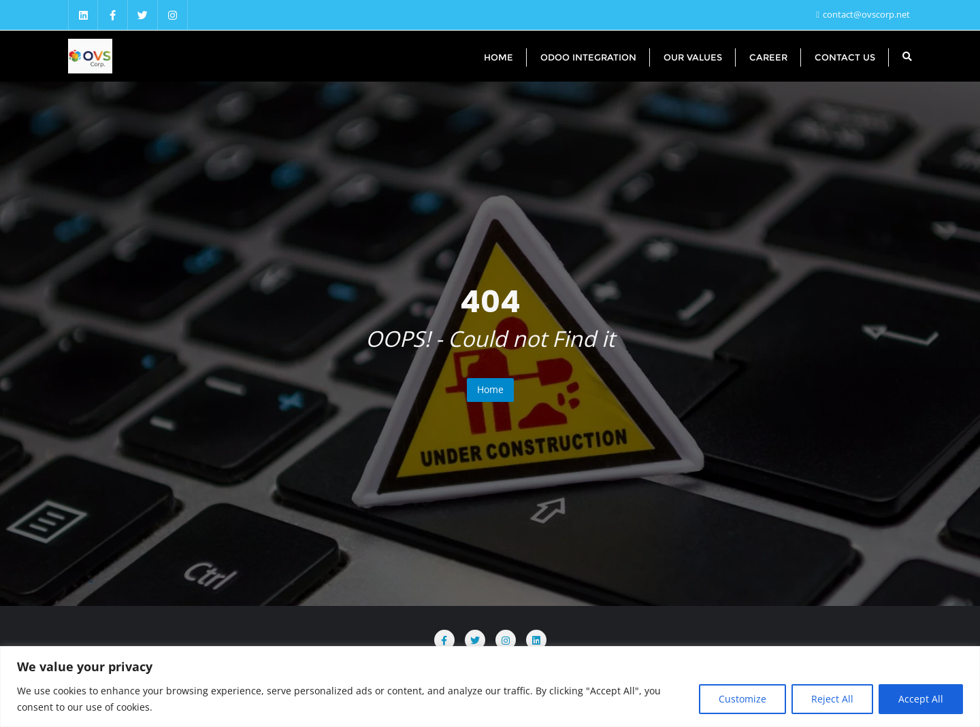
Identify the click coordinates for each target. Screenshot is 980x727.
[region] (490, 686)
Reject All (832, 698)
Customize (742, 698)
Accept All (920, 698)
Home (490, 389)
